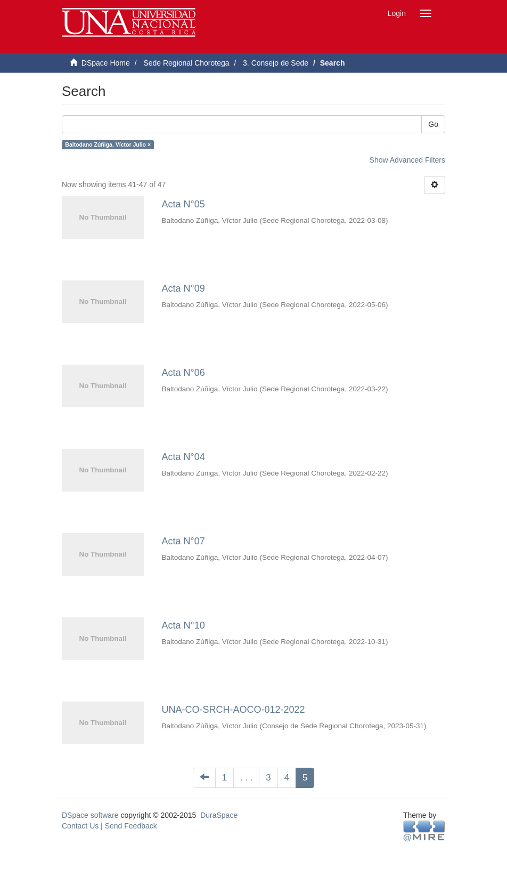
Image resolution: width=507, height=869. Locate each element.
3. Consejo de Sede (275, 63)
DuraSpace (219, 815)
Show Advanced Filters (407, 160)
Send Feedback (131, 826)
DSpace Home (105, 63)
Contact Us (80, 826)
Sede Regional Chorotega (186, 63)
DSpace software (90, 815)
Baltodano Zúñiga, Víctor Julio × (108, 144)
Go (433, 124)
